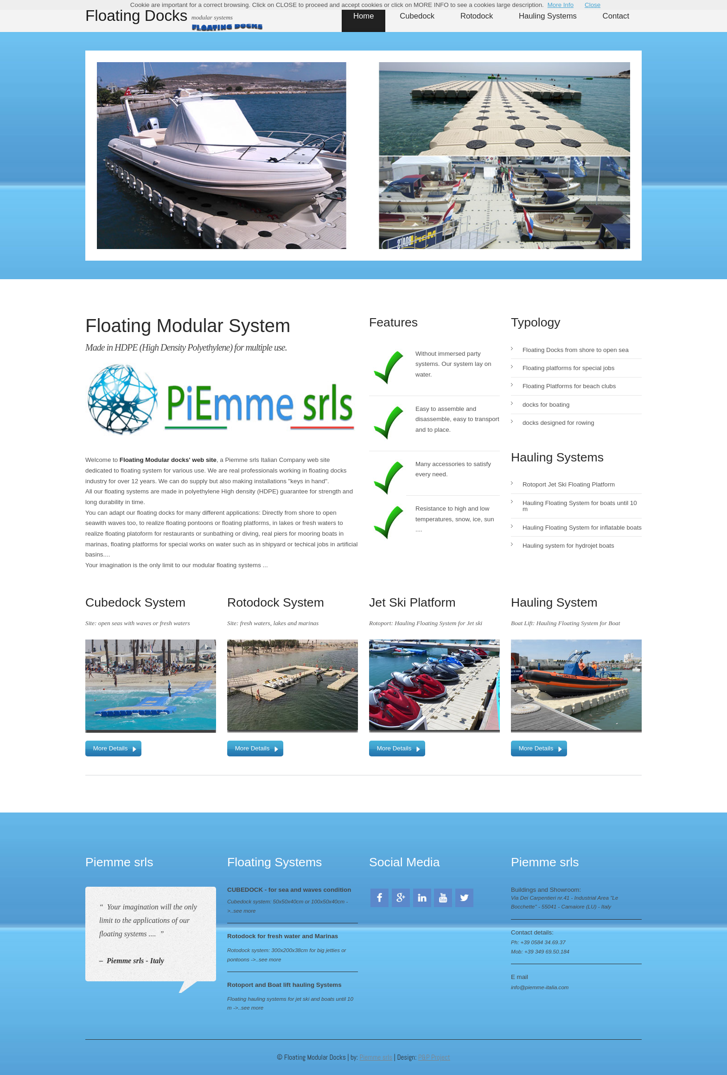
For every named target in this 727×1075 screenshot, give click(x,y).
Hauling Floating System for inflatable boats (582, 528)
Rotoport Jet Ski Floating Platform (569, 484)
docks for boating (546, 405)
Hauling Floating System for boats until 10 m (580, 506)
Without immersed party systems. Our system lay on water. (453, 364)
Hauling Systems (548, 16)
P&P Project (434, 1057)
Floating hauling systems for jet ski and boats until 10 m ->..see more (290, 1003)
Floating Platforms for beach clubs (569, 386)
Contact (616, 16)
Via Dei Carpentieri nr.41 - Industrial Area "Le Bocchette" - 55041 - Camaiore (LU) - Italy (564, 902)
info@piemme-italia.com (540, 987)
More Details (110, 748)
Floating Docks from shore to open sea (576, 350)
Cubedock (417, 16)
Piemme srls (375, 1057)
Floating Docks (136, 15)
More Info (561, 4)
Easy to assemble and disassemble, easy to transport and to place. (457, 419)
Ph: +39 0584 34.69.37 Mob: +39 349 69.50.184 (540, 946)
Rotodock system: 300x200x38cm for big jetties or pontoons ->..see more (286, 954)
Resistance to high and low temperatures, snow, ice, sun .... (454, 519)
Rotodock (476, 16)
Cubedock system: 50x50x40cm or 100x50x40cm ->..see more (287, 906)
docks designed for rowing (558, 423)
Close (592, 4)
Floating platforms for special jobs (569, 368)
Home (363, 16)
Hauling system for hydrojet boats (568, 546)
